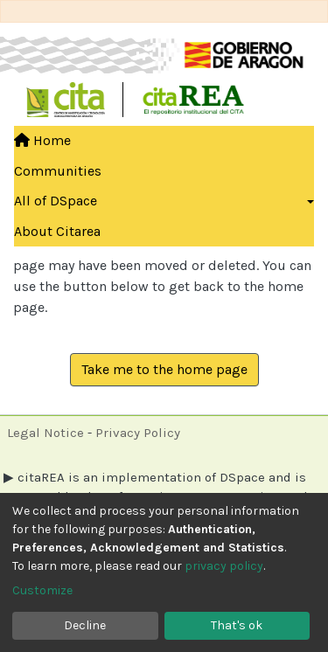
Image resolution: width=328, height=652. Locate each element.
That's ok (236, 625)
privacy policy (224, 565)
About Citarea (57, 231)
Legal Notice (45, 432)
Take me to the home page (164, 369)
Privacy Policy (137, 432)
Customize (42, 590)
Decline (85, 625)
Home (42, 140)
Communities (57, 171)
